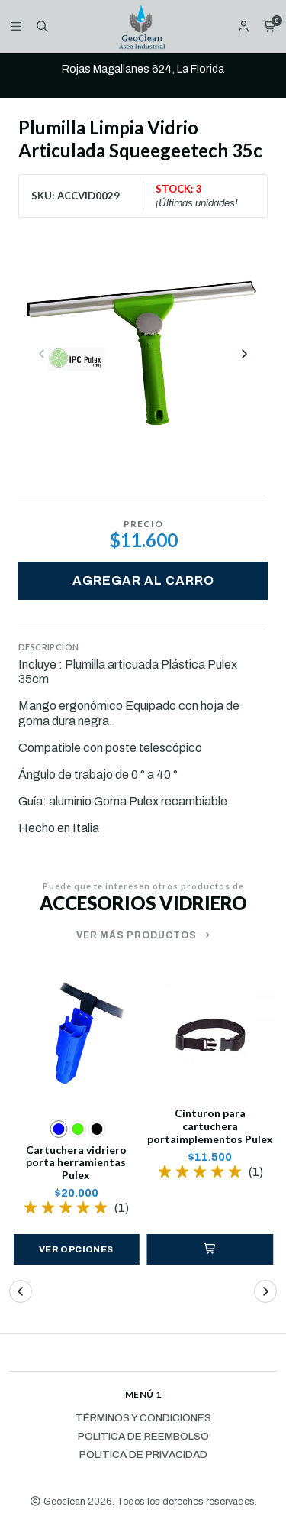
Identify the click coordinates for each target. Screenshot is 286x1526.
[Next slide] (244, 353)
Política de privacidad (143, 1455)
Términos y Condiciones (143, 1418)
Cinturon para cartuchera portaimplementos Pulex (210, 1126)
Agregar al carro (143, 580)
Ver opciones (76, 1249)
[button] (210, 1249)
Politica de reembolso (143, 1436)
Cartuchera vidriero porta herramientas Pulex (76, 1163)
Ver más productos (143, 935)
